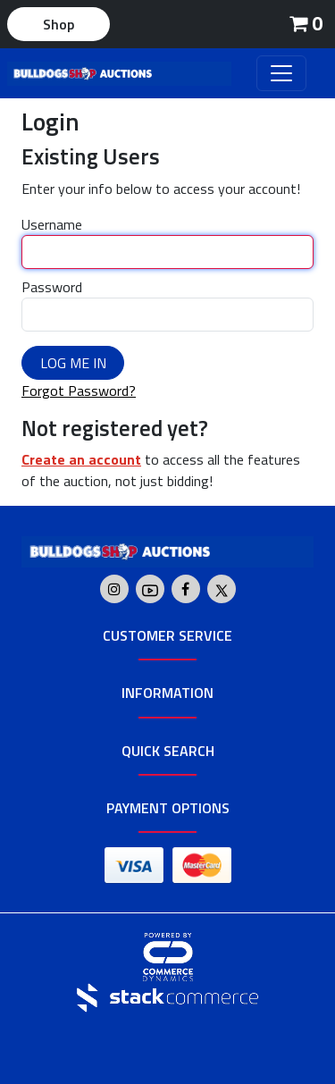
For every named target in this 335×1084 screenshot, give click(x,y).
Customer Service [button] (167, 635)
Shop (58, 24)
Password (51, 287)
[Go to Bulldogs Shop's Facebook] (185, 589)
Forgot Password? (78, 390)
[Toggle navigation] (281, 73)
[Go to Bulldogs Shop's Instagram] (114, 589)
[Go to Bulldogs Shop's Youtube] (150, 589)
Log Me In (73, 363)
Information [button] (167, 692)
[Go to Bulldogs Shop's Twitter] (222, 589)
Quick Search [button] (167, 750)
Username (51, 224)
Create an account (81, 459)
